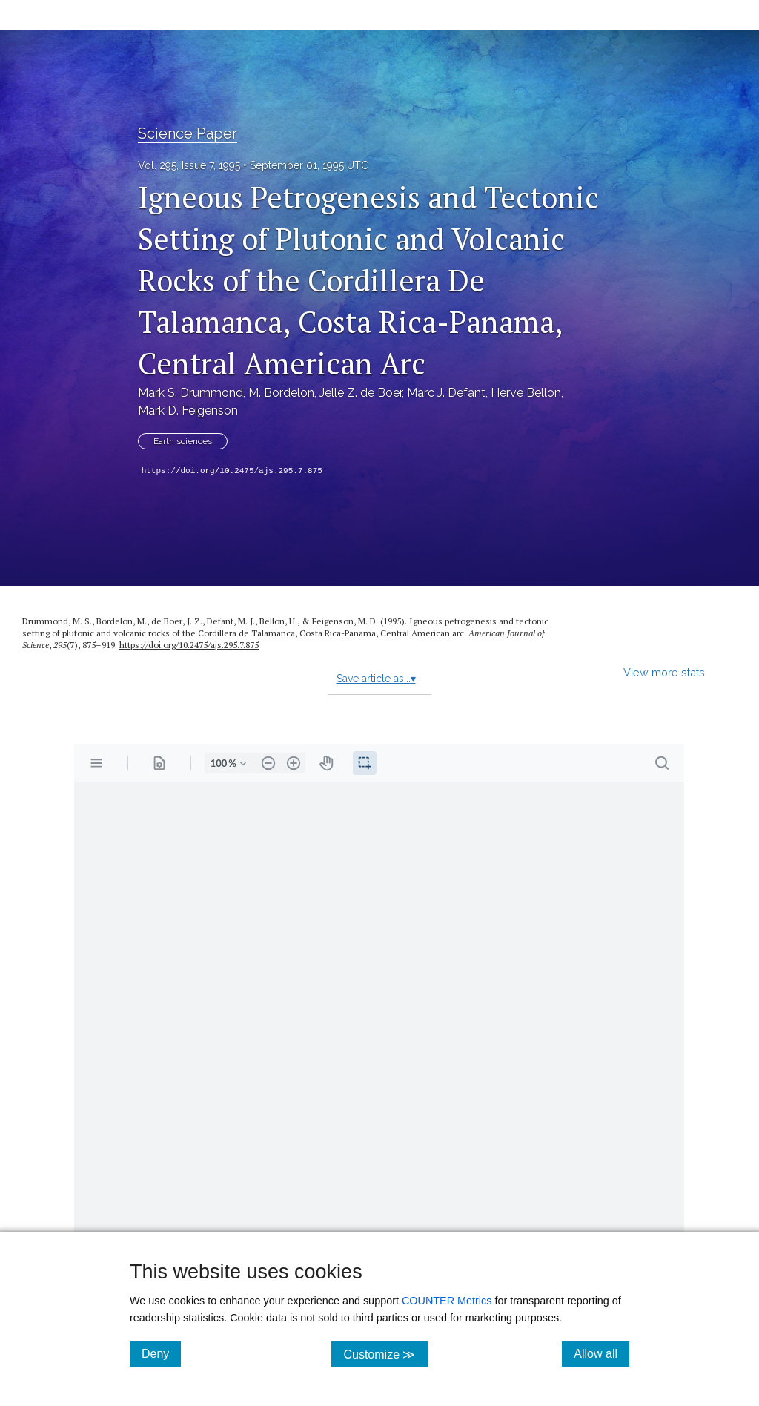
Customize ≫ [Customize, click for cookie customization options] (385, 1354)
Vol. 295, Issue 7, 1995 (189, 165)
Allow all (601, 1353)
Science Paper (187, 133)
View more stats (664, 672)
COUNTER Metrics (447, 1301)
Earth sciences (182, 441)
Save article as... (376, 678)
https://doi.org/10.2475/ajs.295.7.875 (232, 470)
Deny (161, 1353)
